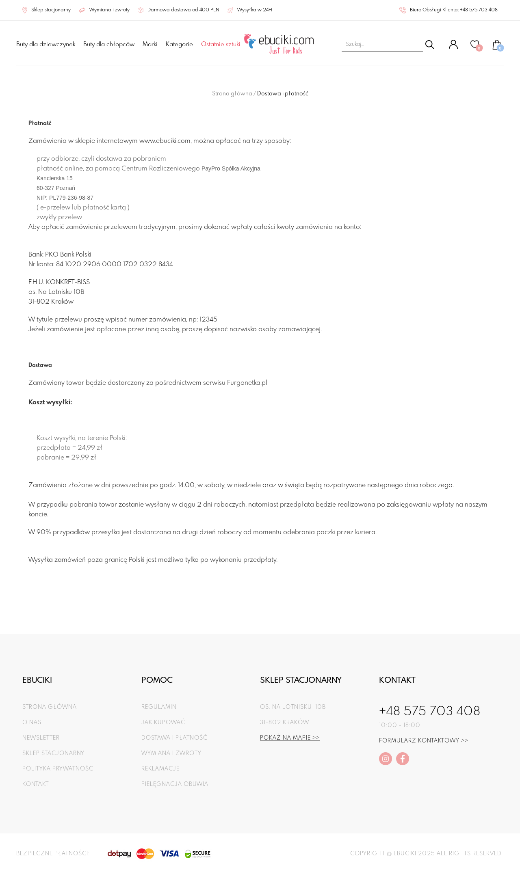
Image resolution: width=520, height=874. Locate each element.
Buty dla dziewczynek (45, 44)
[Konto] (453, 47)
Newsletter (41, 738)
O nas (31, 722)
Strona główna (232, 94)
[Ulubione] (475, 47)
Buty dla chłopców (108, 44)
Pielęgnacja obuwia (174, 784)
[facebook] (402, 758)
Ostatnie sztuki (220, 44)
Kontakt (35, 784)
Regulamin (159, 707)
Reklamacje (160, 769)
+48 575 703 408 (430, 712)
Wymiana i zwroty (171, 753)
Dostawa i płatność (174, 738)
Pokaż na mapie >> (290, 738)
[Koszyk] (496, 48)
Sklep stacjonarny (53, 753)
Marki (150, 44)
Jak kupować (163, 722)
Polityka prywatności (58, 769)
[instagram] (385, 758)
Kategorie (179, 44)
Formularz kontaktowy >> (423, 741)
